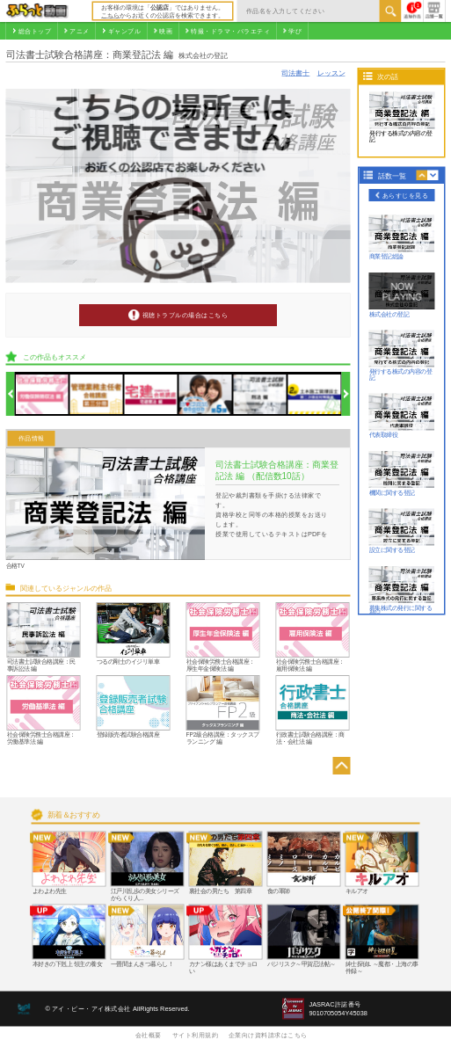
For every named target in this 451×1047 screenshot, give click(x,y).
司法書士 (295, 72)
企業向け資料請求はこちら (268, 1034)
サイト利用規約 (195, 1034)
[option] (42, 394)
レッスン (331, 72)
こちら (110, 14)
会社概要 (148, 1034)
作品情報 (31, 438)
